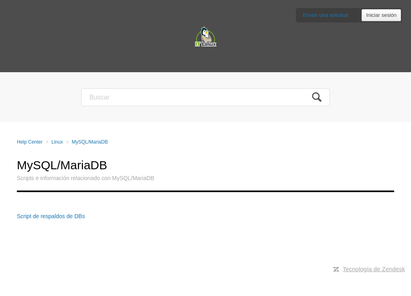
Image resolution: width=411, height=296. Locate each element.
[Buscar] (205, 97)
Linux (57, 142)
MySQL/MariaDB (90, 142)
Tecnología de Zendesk (374, 269)
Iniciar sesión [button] (381, 15)
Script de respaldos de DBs (51, 216)
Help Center (30, 142)
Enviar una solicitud (325, 15)
